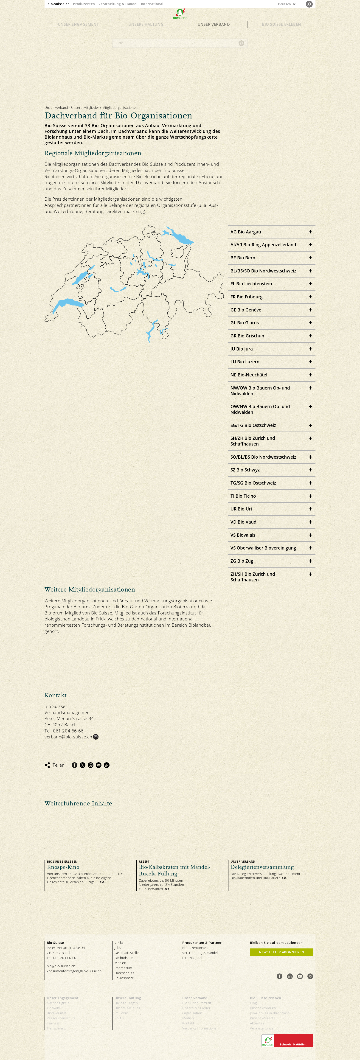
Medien (120, 963)
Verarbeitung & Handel (118, 4)
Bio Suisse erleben (281, 32)
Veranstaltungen (263, 1028)
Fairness (53, 1023)
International (152, 4)
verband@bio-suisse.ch (68, 737)
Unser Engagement (78, 32)
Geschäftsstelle (127, 953)
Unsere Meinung (127, 1008)
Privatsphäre (124, 978)
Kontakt (188, 1023)
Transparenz (56, 1028)
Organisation (192, 1013)
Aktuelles (257, 1023)
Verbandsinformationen (200, 1028)
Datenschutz (124, 973)
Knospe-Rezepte (263, 1018)
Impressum (123, 968)
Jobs (118, 947)
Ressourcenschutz (61, 1018)
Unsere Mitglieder (85, 107)
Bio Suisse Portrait (196, 1003)
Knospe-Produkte (263, 1008)
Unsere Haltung (146, 32)
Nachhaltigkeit (58, 1003)
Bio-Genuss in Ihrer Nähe (270, 1013)
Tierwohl (53, 1008)
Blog (253, 1003)
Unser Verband (214, 32)
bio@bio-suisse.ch (61, 966)
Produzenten (84, 4)
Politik (119, 1018)
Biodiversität (56, 1013)
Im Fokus (122, 1013)
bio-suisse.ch (59, 4)
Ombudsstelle (125, 958)
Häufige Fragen (126, 1003)
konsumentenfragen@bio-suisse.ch (74, 971)
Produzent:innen (195, 947)
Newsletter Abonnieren (281, 952)
